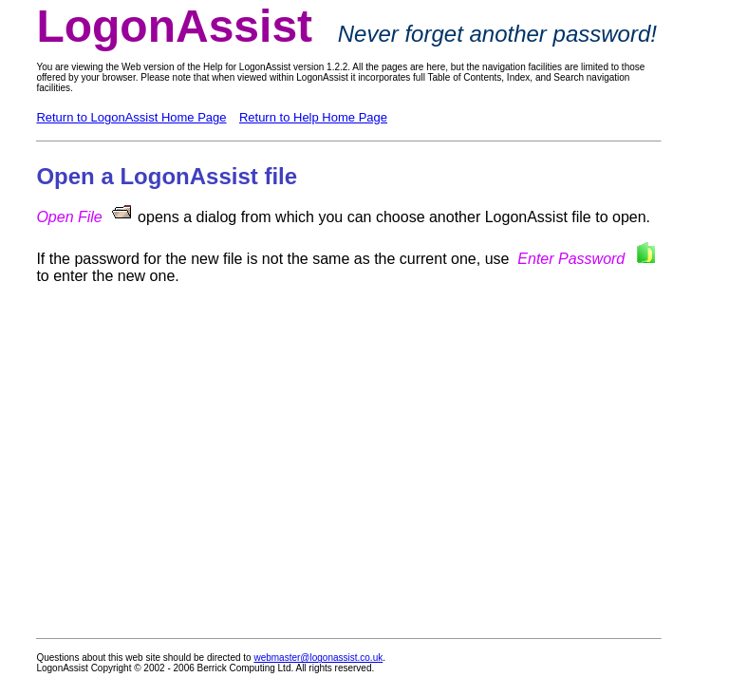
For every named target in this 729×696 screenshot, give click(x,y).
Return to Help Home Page (313, 117)
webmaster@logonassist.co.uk (318, 657)
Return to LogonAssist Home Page (131, 117)
